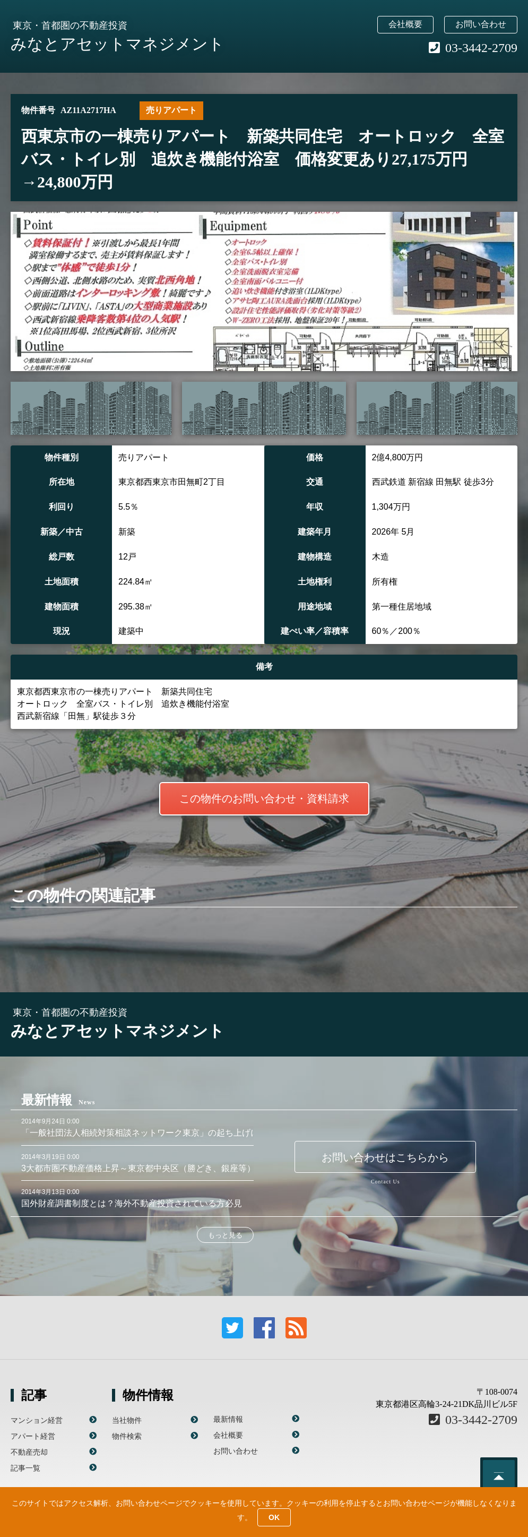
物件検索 (127, 1436)
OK (274, 1517)
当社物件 (127, 1420)
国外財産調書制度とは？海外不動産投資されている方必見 (131, 1203)
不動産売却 (29, 1452)
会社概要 (405, 24)
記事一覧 (25, 1468)
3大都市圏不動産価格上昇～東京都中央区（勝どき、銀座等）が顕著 (151, 1168)
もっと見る (225, 1235)
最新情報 (228, 1419)
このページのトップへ (498, 1476)
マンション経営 (37, 1420)
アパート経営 (33, 1436)
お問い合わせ (480, 24)
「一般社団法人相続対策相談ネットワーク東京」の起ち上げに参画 (148, 1132)
